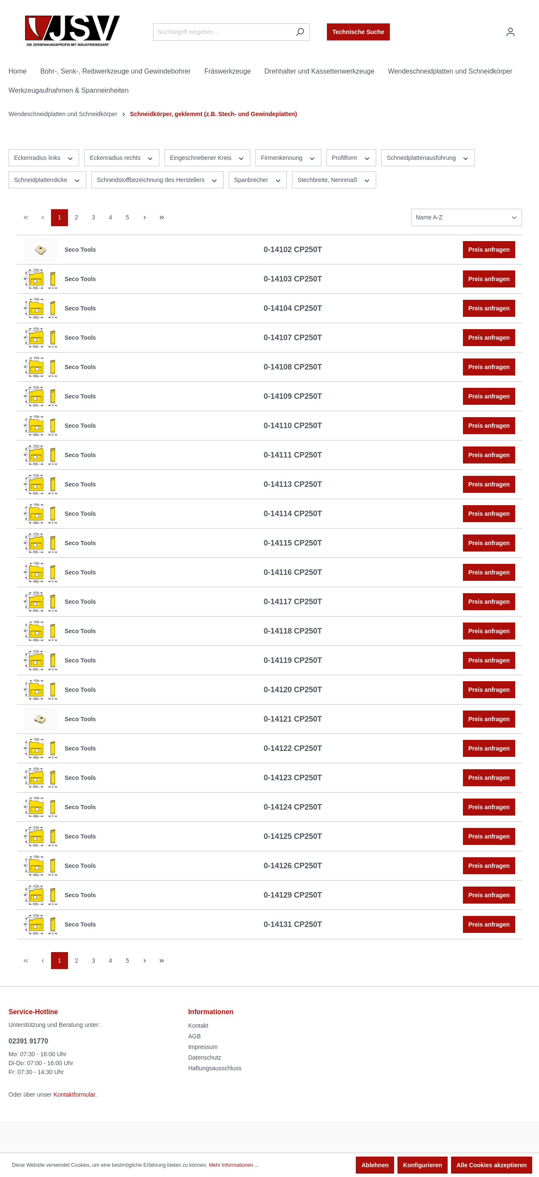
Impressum (203, 1046)
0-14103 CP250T (293, 279)
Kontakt (198, 1025)
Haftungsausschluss (214, 1068)
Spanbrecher (258, 179)
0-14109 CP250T (293, 396)
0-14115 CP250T (293, 543)
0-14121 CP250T (293, 719)
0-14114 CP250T (293, 513)
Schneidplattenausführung (428, 157)
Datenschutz (204, 1057)
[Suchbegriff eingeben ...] (221, 32)
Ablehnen (375, 1165)
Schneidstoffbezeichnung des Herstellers (157, 179)
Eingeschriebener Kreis (207, 157)
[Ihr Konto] (510, 32)
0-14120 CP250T (293, 689)
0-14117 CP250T (293, 601)
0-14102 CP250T (293, 249)
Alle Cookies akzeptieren (492, 1165)
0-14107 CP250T (293, 337)
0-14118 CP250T (293, 631)
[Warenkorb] (525, 28)
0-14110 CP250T (293, 425)
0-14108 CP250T (293, 367)
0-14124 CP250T (293, 807)
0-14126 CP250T (293, 865)
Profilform (351, 157)
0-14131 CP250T (293, 924)
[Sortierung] (466, 217)
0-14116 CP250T (293, 572)
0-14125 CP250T (293, 836)
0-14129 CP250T (293, 895)
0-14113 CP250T (293, 484)
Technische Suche (358, 31)
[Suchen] (300, 32)
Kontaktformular (74, 1094)
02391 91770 (28, 1041)
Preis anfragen (489, 249)
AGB (194, 1036)
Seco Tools (80, 249)
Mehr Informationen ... (233, 1165)
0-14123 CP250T (293, 777)
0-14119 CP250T (293, 660)
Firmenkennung (288, 157)
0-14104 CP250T (293, 308)
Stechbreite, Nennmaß (334, 179)
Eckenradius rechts (121, 157)
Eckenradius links (44, 157)
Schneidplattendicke (47, 179)
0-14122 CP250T (293, 748)
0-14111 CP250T (293, 455)
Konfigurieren (422, 1165)
